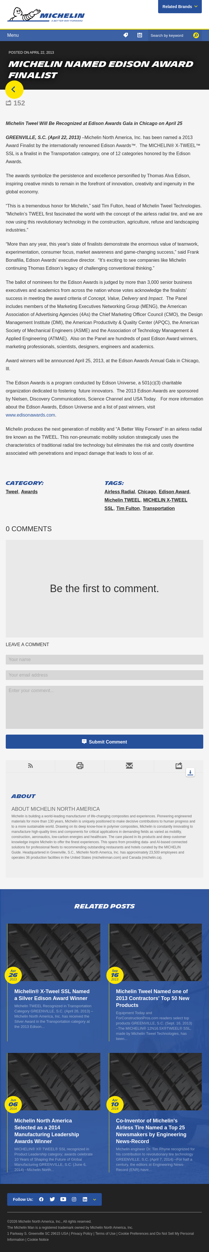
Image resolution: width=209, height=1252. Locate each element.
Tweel (12, 491)
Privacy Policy (82, 1234)
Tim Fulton (128, 508)
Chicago (147, 491)
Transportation (159, 508)
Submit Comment (108, 741)
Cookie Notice (38, 1240)
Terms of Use (105, 1234)
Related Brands (177, 6)
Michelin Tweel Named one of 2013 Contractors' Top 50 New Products (152, 998)
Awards (29, 491)
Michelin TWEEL (122, 500)
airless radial (120, 491)
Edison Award (174, 491)
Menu (13, 35)
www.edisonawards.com (30, 415)
